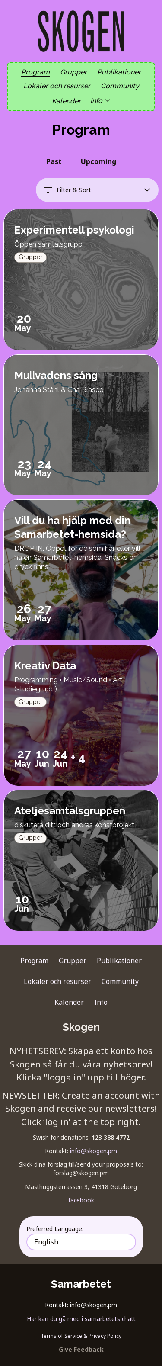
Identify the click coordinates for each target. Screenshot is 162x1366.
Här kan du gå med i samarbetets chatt (81, 1319)
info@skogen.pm (93, 1151)
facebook (81, 1200)
